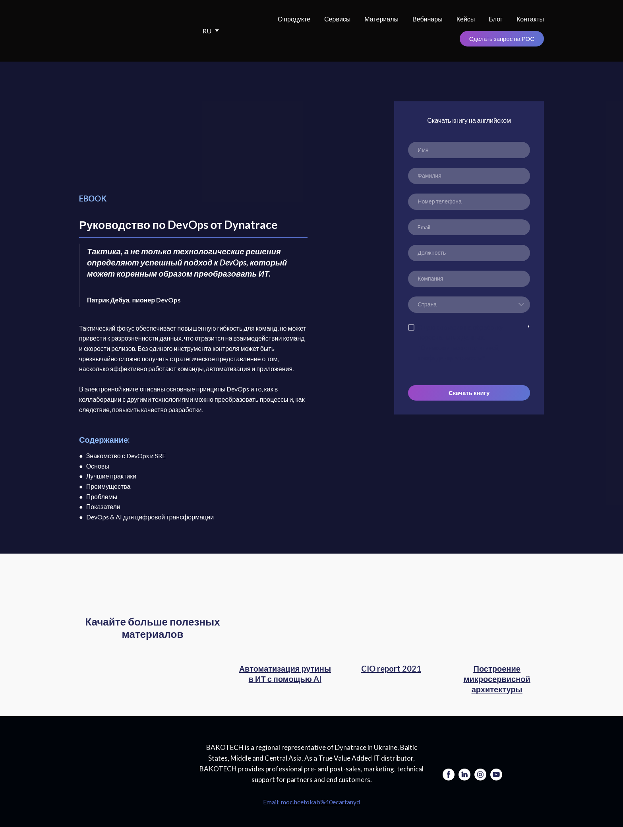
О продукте (294, 19)
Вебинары (427, 19)
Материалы (381, 19)
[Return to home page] (128, 31)
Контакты (530, 19)
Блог (496, 19)
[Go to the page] (132, 767)
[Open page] (285, 624)
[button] (502, 38)
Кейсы (466, 19)
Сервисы (337, 19)
